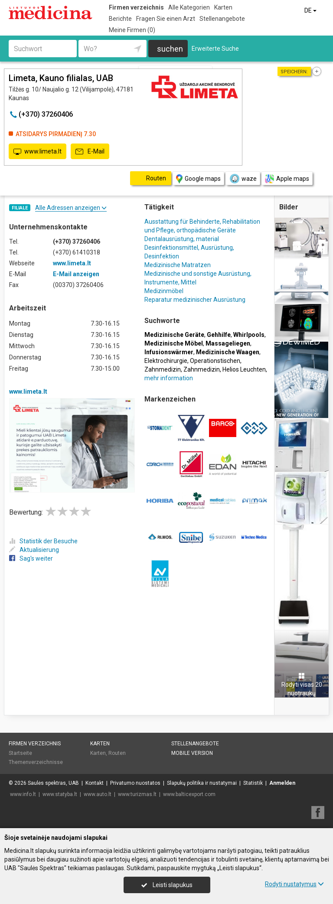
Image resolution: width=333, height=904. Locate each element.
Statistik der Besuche (43, 541)
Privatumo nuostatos (135, 783)
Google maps (198, 178)
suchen (170, 48)
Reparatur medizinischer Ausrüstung (194, 299)
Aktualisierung (34, 549)
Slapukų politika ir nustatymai (202, 783)
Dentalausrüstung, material (181, 238)
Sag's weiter (31, 558)
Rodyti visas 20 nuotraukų (301, 684)
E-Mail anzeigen (76, 274)
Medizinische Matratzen (177, 264)
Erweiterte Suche (215, 48)
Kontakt (94, 783)
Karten (223, 7)
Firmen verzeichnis (136, 7)
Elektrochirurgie (165, 360)
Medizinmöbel (163, 290)
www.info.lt (23, 794)
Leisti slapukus (167, 884)
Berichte (120, 18)
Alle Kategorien (189, 7)
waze (243, 178)
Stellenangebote (222, 18)
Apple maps (287, 178)
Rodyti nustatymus (294, 884)
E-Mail (89, 152)
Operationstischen (215, 360)
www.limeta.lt (37, 152)
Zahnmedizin (162, 369)
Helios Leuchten (244, 369)
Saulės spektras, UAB (53, 783)
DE (311, 10)
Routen (117, 753)
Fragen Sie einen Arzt (165, 18)
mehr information (168, 378)
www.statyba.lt (59, 794)
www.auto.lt (97, 794)
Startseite (20, 753)
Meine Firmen (132, 29)
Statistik (253, 783)
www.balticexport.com (189, 794)
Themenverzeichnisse (36, 762)
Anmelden (282, 783)
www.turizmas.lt (137, 794)
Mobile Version (192, 753)
